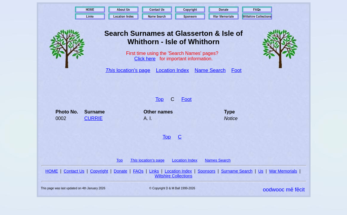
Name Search (210, 70)
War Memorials (283, 171)
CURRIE (93, 118)
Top (159, 99)
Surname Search (237, 171)
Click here (144, 58)
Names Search (217, 160)
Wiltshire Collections (173, 175)
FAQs (138, 171)
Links (154, 171)
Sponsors (206, 171)
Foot (236, 70)
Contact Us (74, 171)
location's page (128, 70)
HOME (51, 171)
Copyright (99, 171)
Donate (120, 171)
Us (260, 171)
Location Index (172, 70)
